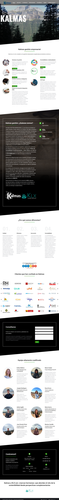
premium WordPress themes (19, 499)
